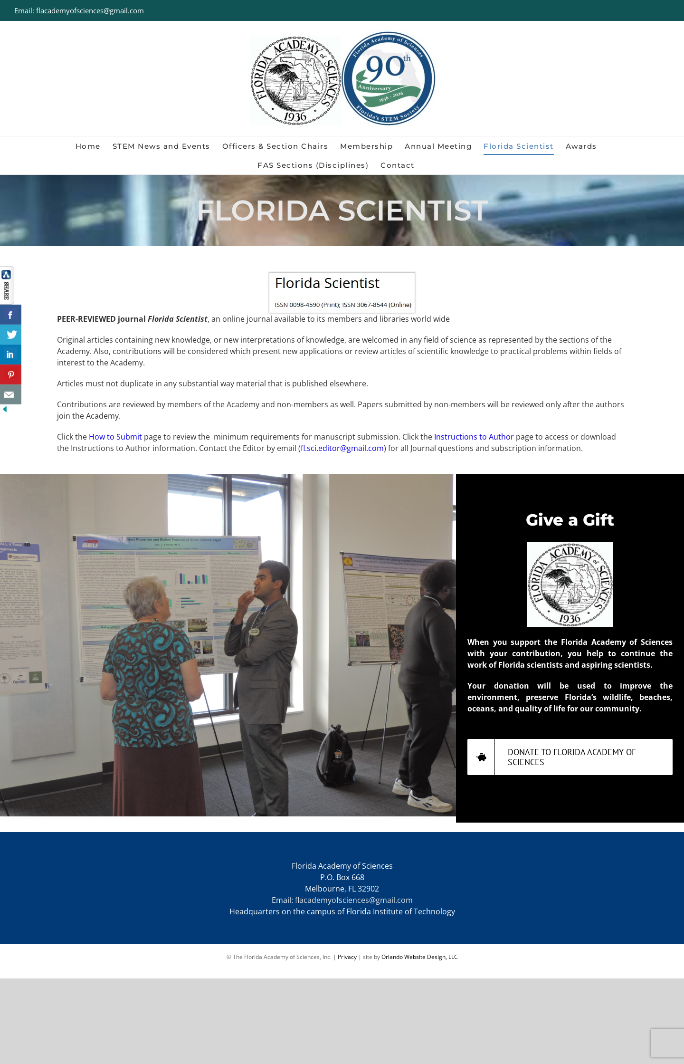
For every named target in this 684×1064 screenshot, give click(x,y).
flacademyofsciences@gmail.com (354, 900)
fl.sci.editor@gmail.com (342, 448)
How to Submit (115, 436)
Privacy (347, 957)
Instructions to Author (474, 436)
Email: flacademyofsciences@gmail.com (79, 10)
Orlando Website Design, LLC (419, 957)
